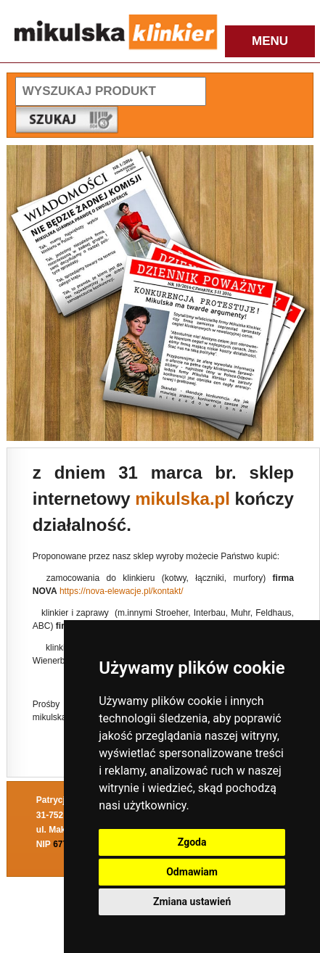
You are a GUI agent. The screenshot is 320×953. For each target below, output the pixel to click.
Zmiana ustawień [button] (192, 901)
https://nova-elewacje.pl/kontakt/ (122, 591)
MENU (270, 41)
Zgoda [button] (192, 842)
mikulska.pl (182, 498)
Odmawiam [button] (192, 872)
